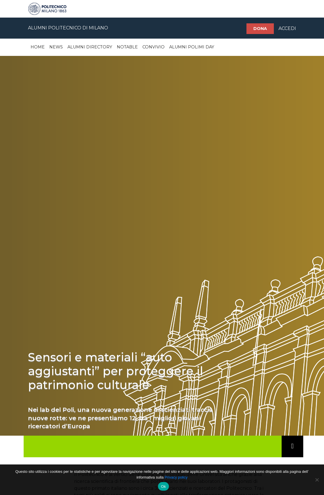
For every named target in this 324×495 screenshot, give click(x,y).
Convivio (153, 47)
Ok (163, 486)
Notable (127, 47)
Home (38, 47)
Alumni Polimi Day (191, 47)
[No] (317, 480)
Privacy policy (176, 477)
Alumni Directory (89, 47)
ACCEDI (287, 28)
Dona (260, 28)
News (56, 47)
